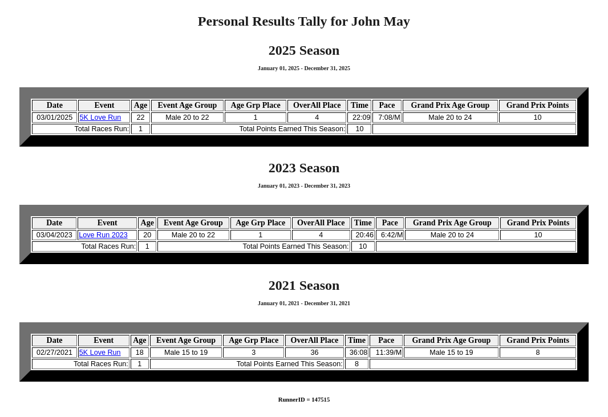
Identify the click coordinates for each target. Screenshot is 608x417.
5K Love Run (100, 118)
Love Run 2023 (103, 235)
